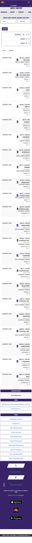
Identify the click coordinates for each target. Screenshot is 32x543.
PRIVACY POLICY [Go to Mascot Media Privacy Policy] (5, 535)
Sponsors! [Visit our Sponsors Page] (21, 495)
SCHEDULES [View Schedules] (4, 12)
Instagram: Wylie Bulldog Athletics (16, 458)
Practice (11, 50)
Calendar (14, 5)
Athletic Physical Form (16, 409)
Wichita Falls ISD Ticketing (16, 436)
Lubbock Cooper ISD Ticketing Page (16, 445)
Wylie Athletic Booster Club (16, 428)
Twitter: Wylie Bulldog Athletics (16, 454)
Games (4, 50)
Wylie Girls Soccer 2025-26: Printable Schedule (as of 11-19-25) (16, 404)
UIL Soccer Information (16, 432)
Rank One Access (16, 423)
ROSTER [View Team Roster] (12, 12)
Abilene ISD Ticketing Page (16, 450)
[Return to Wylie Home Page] (2, 2)
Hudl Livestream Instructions (16, 419)
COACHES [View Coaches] (21, 12)
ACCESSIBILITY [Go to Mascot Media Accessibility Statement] (13, 535)
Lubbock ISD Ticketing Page (16, 441)
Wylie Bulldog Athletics (16, 472)
